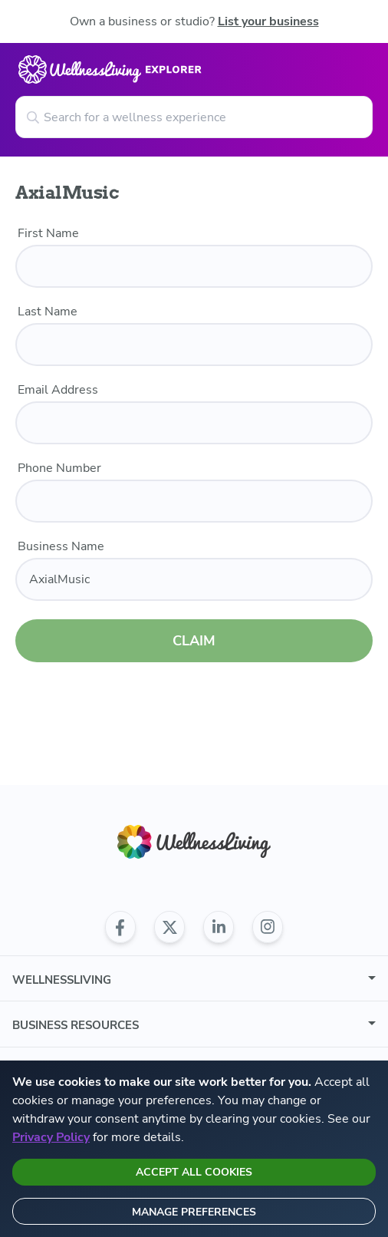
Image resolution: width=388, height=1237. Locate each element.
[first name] (194, 266)
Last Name (47, 311)
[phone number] (194, 501)
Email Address (58, 389)
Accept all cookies (194, 1172)
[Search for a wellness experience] (194, 117)
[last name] (194, 344)
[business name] (194, 579)
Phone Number (59, 468)
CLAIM (194, 631)
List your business (268, 21)
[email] (194, 422)
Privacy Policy (51, 1137)
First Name (48, 233)
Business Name (61, 546)
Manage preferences (194, 1212)
